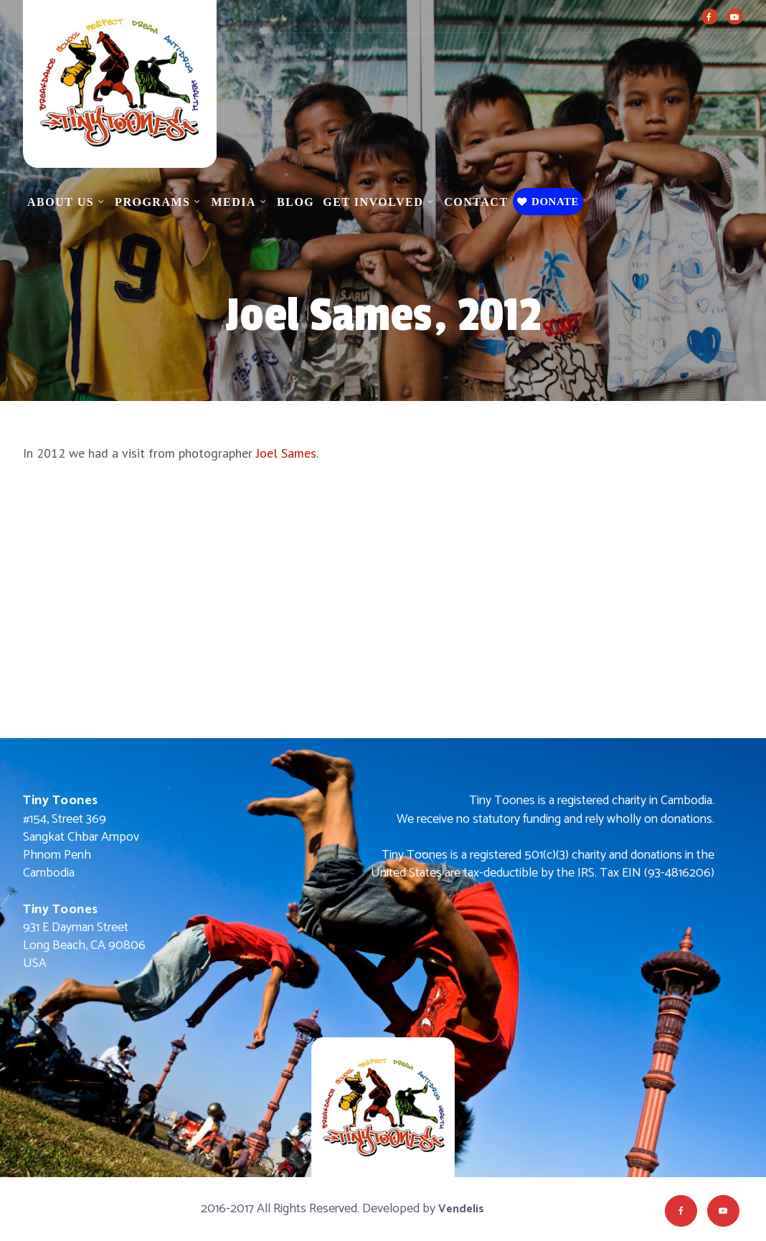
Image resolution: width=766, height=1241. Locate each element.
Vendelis (461, 1209)
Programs (152, 202)
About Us (60, 202)
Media (233, 202)
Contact (476, 202)
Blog (295, 202)
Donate (548, 201)
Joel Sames (286, 453)
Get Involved (373, 202)
